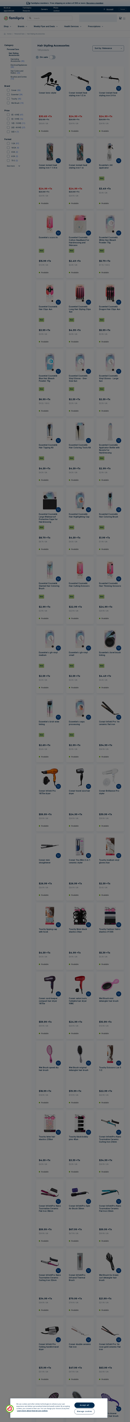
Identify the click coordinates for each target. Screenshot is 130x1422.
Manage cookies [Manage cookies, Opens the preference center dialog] (84, 1411)
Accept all (84, 1405)
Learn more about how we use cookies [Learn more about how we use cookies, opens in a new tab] (32, 1411)
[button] (10, 1409)
